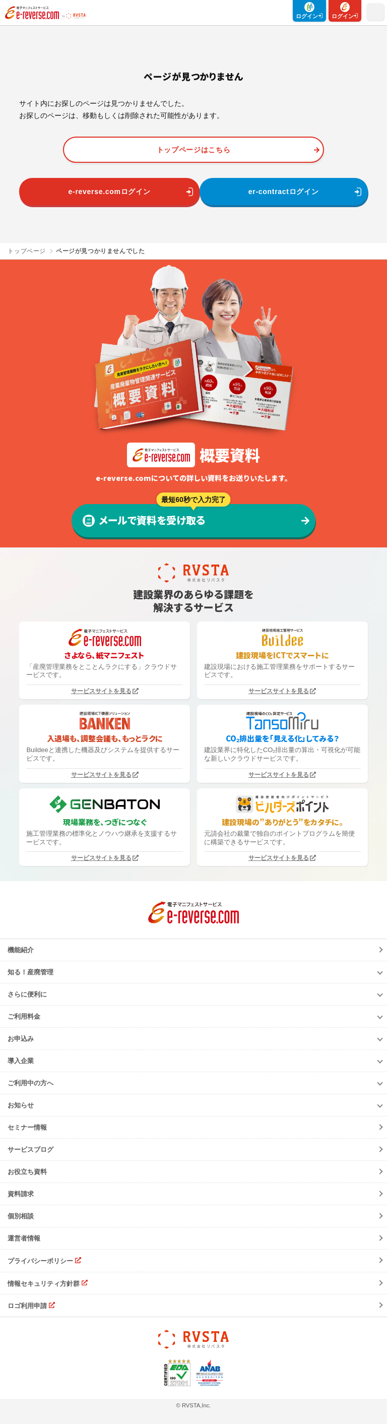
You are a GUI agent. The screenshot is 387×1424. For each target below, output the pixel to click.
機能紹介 (21, 950)
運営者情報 (24, 1238)
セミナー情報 (27, 1127)
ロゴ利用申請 (27, 1306)
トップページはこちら (194, 150)
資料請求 (21, 1194)
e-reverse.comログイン (110, 192)
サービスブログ (30, 1149)
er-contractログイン (283, 192)
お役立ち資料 (27, 1171)
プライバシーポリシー (40, 1261)
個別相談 (21, 1216)
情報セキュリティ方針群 (44, 1283)
